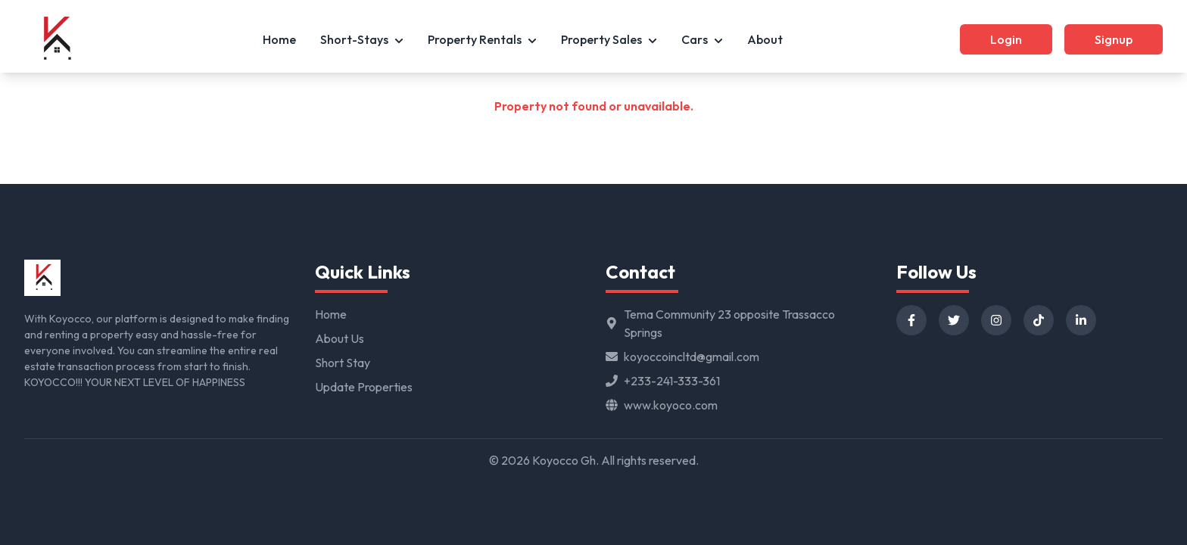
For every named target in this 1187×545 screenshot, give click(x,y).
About (765, 39)
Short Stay (342, 362)
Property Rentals (482, 39)
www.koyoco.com (671, 405)
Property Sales (609, 39)
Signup (1113, 39)
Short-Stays (361, 39)
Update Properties (364, 386)
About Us (339, 338)
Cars (702, 39)
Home (279, 39)
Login (1006, 39)
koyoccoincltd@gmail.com (691, 356)
